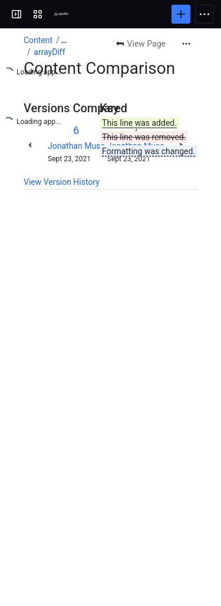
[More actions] (186, 44)
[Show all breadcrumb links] (64, 40)
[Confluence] (61, 14)
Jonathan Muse (76, 146)
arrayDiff (49, 52)
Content (38, 40)
